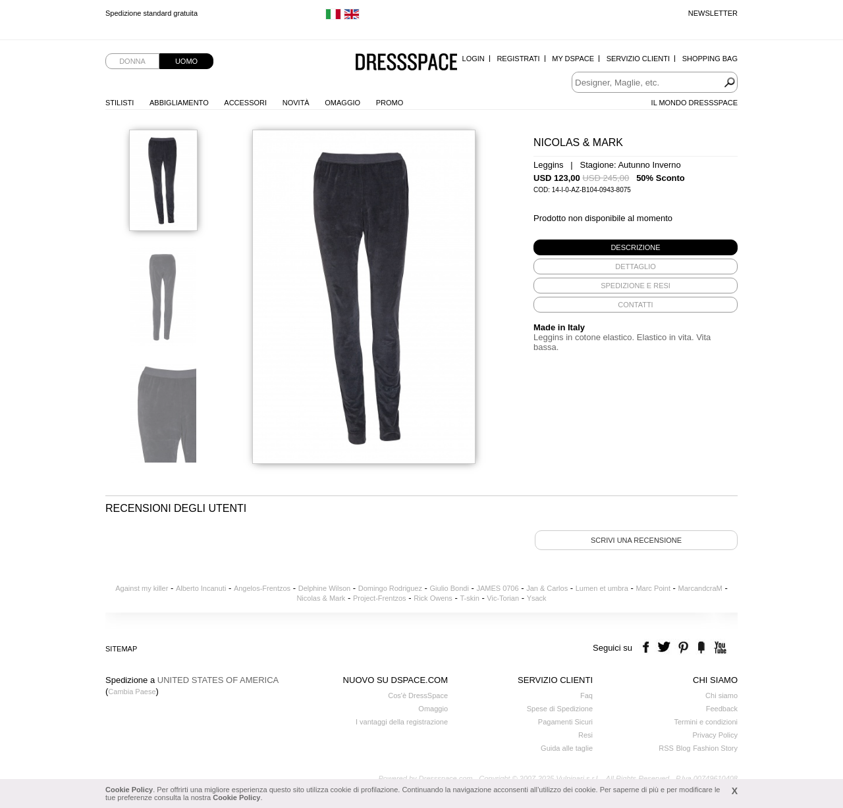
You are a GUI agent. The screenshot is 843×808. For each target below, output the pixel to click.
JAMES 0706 (497, 588)
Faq (586, 695)
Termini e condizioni (706, 722)
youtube (719, 648)
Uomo (186, 61)
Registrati (518, 59)
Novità (296, 103)
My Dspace (573, 59)
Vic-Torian (503, 598)
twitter (665, 648)
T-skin (469, 598)
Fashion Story (715, 748)
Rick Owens (433, 598)
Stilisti (119, 103)
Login (473, 59)
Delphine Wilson (324, 588)
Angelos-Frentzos (262, 588)
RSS (666, 748)
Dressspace (406, 62)
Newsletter (713, 13)
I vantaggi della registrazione (402, 722)
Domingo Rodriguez (390, 588)
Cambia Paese (131, 691)
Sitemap (121, 649)
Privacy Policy (715, 735)
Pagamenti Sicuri (565, 722)
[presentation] (635, 247)
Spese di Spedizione (560, 709)
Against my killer (141, 588)
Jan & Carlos (547, 588)
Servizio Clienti (638, 59)
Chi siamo (721, 695)
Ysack (537, 598)
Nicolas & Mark (320, 598)
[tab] (635, 247)
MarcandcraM (700, 588)
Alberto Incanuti (201, 588)
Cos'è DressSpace (418, 695)
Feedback (722, 709)
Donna (132, 61)
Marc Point (653, 588)
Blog (683, 748)
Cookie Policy (129, 790)
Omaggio (342, 103)
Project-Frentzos (379, 598)
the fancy (701, 648)
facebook (648, 648)
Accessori (245, 103)
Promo (390, 103)
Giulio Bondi (449, 588)
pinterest (683, 648)
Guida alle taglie (567, 748)
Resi (585, 735)
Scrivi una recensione (636, 540)
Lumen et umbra (602, 588)
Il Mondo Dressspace (694, 103)
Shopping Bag (710, 59)
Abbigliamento (179, 103)
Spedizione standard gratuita (151, 13)
